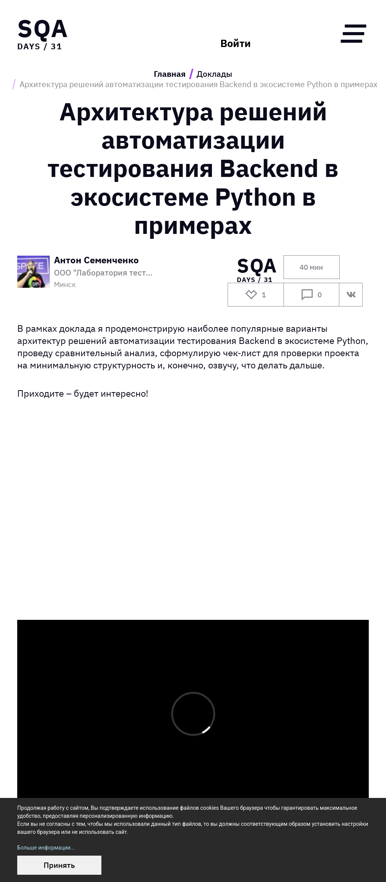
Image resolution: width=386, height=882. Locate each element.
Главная (170, 74)
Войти (235, 43)
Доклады (214, 74)
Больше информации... (46, 848)
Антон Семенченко (96, 260)
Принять (59, 865)
